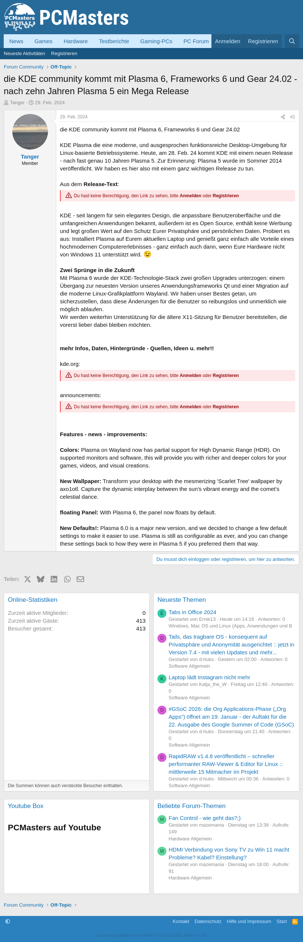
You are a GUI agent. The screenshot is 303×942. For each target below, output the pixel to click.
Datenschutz (208, 921)
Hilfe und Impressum (249, 921)
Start (282, 921)
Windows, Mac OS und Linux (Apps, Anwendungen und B (230, 626)
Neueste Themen (181, 599)
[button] (8, 921)
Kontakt (181, 921)
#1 (292, 116)
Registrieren (64, 53)
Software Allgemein (189, 666)
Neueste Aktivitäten (24, 53)
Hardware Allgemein (190, 839)
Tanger (17, 102)
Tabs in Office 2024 (192, 612)
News (16, 41)
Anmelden (190, 195)
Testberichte (114, 41)
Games (43, 41)
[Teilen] (283, 117)
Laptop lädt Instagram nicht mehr (209, 677)
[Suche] (292, 41)
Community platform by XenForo (151, 935)
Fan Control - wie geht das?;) (204, 818)
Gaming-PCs (156, 41)
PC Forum (196, 41)
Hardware (76, 41)
